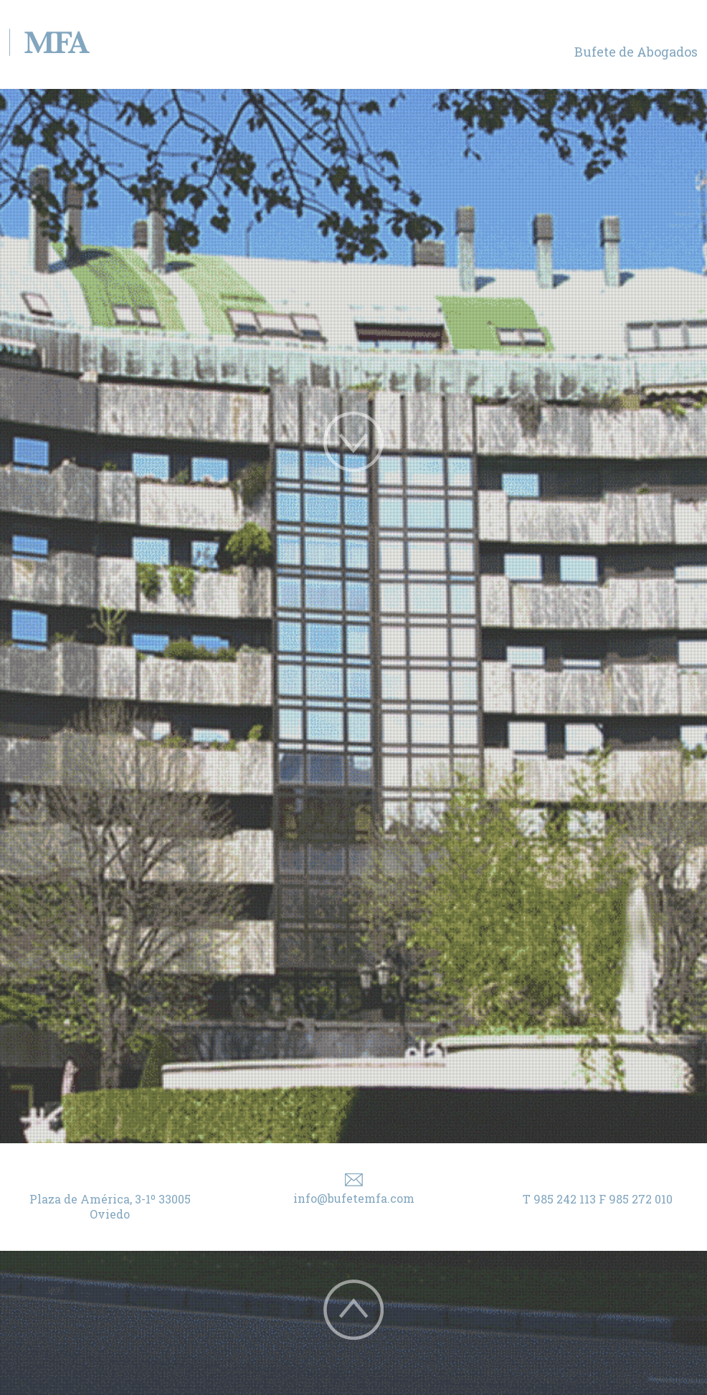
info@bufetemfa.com (353, 1198)
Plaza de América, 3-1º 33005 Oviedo (110, 1206)
